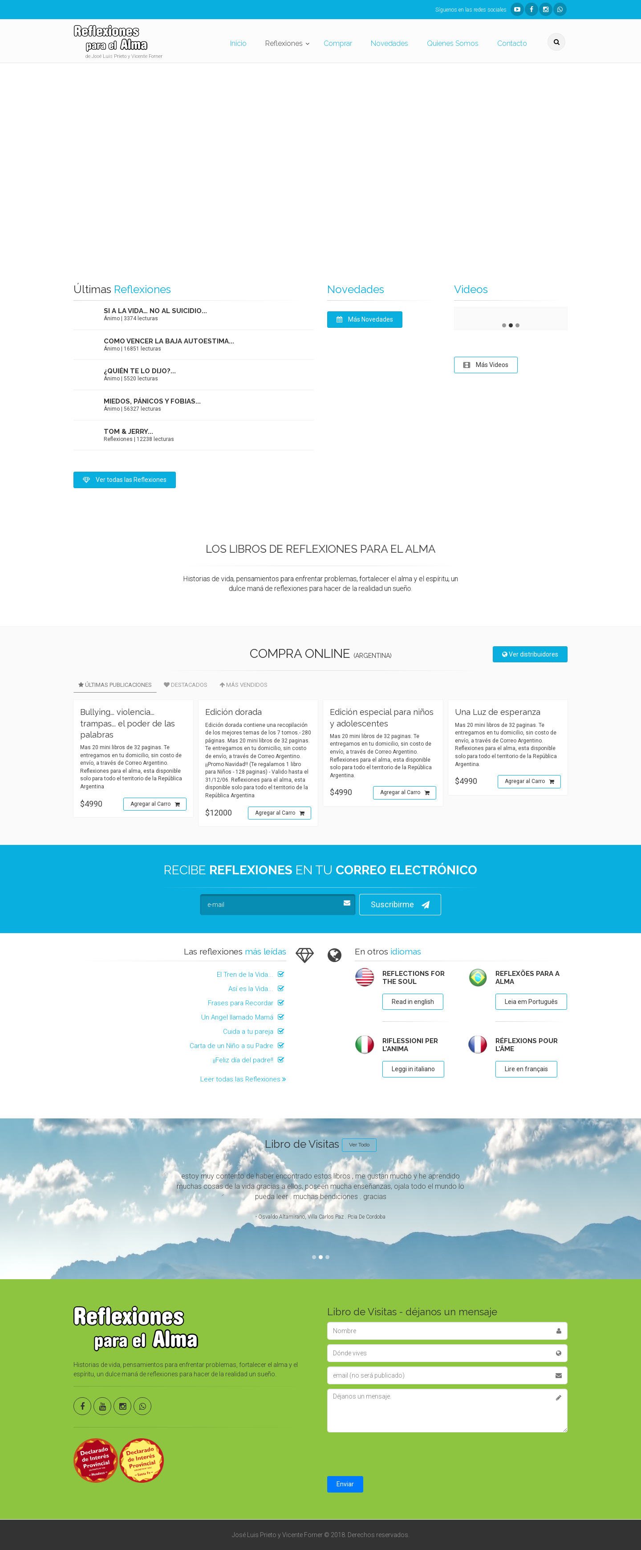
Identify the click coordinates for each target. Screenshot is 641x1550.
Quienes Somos (453, 43)
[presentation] (394, 1454)
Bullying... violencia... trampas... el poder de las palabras (127, 723)
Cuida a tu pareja (254, 1032)
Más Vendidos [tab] (243, 684)
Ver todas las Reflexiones (124, 479)
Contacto (512, 43)
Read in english (413, 1001)
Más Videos (485, 364)
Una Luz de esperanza (497, 712)
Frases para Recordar (247, 1003)
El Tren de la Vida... (251, 975)
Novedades (389, 43)
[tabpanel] (510, 314)
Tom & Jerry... (128, 432)
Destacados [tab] (185, 684)
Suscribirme (400, 904)
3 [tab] (517, 325)
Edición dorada (233, 712)
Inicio (238, 43)
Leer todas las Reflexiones (243, 1079)
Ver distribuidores (530, 654)
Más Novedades (365, 319)
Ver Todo (359, 1145)
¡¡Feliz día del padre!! (249, 1060)
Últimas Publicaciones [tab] (115, 684)
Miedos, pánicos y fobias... (152, 401)
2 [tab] (511, 325)
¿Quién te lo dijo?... (140, 371)
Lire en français (526, 1069)
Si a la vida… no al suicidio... (155, 311)
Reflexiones (284, 43)
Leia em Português (531, 1001)
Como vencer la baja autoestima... (169, 341)
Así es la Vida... (257, 989)
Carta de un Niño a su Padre (238, 1046)
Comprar (338, 43)
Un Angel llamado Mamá (243, 1017)
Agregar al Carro (155, 804)
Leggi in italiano (413, 1069)
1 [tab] (504, 325)
